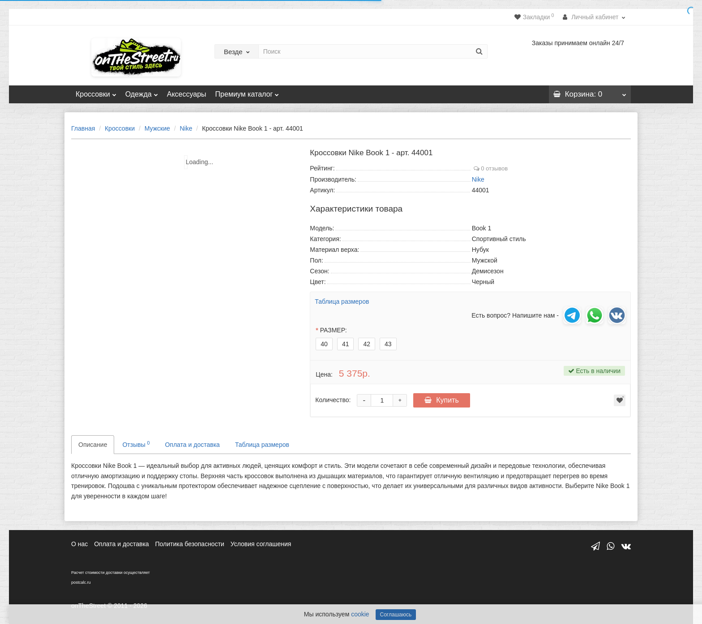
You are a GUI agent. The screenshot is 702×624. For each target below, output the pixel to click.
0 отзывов (491, 168)
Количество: (333, 399)
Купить (441, 400)
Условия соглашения (261, 544)
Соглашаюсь (396, 614)
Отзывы (136, 444)
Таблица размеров (342, 301)
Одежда (141, 91)
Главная (83, 128)
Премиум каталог (247, 91)
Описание (92, 444)
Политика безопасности (189, 544)
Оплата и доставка (192, 444)
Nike (186, 128)
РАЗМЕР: (333, 330)
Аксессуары (186, 94)
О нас (79, 544)
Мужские (157, 128)
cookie (360, 614)
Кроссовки (96, 91)
